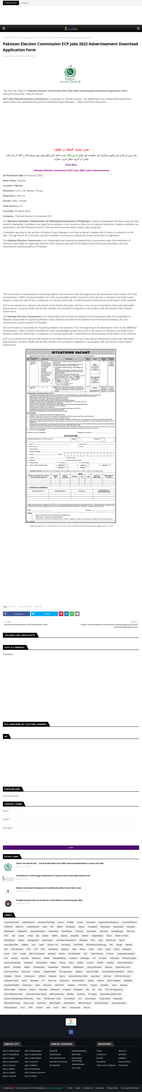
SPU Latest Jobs (65, 971)
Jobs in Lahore (9, 1065)
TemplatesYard (25, 1088)
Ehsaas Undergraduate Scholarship (18, 998)
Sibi (87, 989)
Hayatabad (64, 980)
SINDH (59, 927)
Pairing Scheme (10, 1007)
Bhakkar (70, 994)
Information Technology (77, 1059)
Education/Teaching (46, 922)
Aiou (34, 944)
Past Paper (123, 1065)
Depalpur (104, 985)
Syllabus (79, 971)
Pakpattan (66, 967)
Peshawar (131, 927)
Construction (29, 976)
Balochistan (118, 927)
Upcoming (65, 944)
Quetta (21, 935)
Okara (109, 935)
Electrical (53, 1050)
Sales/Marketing (59, 958)
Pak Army (79, 931)
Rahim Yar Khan (121, 935)
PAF (111, 944)
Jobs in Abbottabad (11, 1050)
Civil (6, 958)
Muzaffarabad (74, 953)
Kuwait (90, 980)
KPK (51, 927)
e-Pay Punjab (75, 1007)
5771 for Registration (114, 989)
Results (45, 935)
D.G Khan (102, 958)
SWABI (46, 958)
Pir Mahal (66, 989)
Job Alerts (123, 1054)
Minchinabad (69, 1003)
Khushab (17, 967)
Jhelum (7, 967)
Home (5, 37)
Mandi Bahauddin (11, 985)
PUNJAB (70, 922)
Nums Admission (119, 1003)
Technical (73, 958)
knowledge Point (12, 56)
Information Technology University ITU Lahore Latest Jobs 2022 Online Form (53, 875)
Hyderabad (53, 949)
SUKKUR (25, 944)
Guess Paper (90, 998)
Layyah (23, 953)
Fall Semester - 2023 (52, 998)
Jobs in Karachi (31, 1061)
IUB (13, 935)
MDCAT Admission (37, 953)
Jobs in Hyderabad (33, 1058)
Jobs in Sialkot (31, 1076)
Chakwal (7, 976)
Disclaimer (101, 1061)
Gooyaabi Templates (53, 1088)
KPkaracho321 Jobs (12, 1003)
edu (100, 989)
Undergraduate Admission (113, 971)
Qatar (41, 944)
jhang (108, 949)
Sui (94, 989)
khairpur (108, 967)
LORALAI (41, 976)
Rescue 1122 (53, 944)
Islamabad (91, 922)
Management (33, 940)
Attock (121, 940)
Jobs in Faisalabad (11, 1054)
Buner (24, 980)
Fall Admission (17, 949)
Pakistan (18, 185)
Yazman (39, 1007)
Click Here (71, 165)
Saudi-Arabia (47, 940)
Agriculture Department (66, 940)
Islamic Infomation (125, 962)
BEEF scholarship (57, 994)
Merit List (130, 931)
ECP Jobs (12, 606)
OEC (85, 953)
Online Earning (97, 953)
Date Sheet (114, 958)
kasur (71, 962)
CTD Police (82, 985)
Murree (62, 953)
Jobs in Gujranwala (33, 1054)
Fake (39, 998)
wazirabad (95, 976)
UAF (36, 949)
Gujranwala (91, 931)
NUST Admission (101, 1003)
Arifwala (71, 985)
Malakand (128, 980)
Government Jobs (25, 606)
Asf (94, 958)
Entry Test (52, 980)
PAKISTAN (13, 37)
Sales (38, 985)
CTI (43, 980)
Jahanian (123, 985)
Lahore (61, 922)
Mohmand (55, 989)
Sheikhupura (78, 967)
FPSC (93, 940)
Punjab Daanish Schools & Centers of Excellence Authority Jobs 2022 (49, 900)
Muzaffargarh (39, 967)
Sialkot (54, 935)
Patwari (21, 940)
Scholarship (53, 931)
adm (48, 1007)
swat (74, 949)
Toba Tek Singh (92, 971)
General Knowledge (12, 962)
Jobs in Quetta (9, 1072)
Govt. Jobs (76, 1068)
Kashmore (42, 1003)
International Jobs (37, 931)
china (64, 1007)
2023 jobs (47, 985)
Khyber (27, 967)
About (78, 1088)
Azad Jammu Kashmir (126, 953)
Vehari (130, 971)
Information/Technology (96, 944)
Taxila (99, 949)
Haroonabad (41, 962)
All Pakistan (70, 927)
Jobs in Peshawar (32, 1069)
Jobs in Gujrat (9, 1058)
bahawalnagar (117, 931)
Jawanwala (118, 998)
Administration (28, 922)
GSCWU (100, 962)
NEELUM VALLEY (84, 1003)
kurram (87, 1007)
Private (80, 922)
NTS (6, 949)
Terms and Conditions (106, 1065)
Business (81, 994)
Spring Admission (94, 967)
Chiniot (18, 976)
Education (83, 940)
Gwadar (14, 958)
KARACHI (19, 927)
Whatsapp (85, 958)
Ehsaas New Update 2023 (110, 994)
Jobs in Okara (9, 1069)
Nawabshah (53, 967)
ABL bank (107, 976)
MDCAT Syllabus (113, 980)
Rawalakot (78, 989)
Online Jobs (27, 985)
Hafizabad (28, 962)
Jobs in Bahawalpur (33, 1050)
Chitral (116, 949)
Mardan (129, 944)
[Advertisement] (71, 15)
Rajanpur (65, 949)
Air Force (110, 953)
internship (104, 931)
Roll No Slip (111, 940)
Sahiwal (85, 935)
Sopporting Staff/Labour (109, 922)
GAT (80, 998)
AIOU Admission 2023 (13, 994)
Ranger (119, 944)
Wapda (64, 935)
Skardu (62, 962)
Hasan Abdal (104, 998)
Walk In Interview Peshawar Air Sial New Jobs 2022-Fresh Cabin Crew (48, 888)
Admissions (105, 927)
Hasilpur (110, 962)
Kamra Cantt (29, 1003)
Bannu (82, 949)
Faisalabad (92, 927)
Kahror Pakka (9, 989)
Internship (76, 1054)
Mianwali (51, 953)
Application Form (123, 967)
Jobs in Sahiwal (9, 1076)
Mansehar (43, 989)
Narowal (24, 958)
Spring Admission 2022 (78, 976)
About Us (122, 1050)
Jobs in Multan (31, 1065)
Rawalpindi (22, 931)
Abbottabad (9, 940)
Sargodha (75, 935)
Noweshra (36, 958)
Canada (94, 985)
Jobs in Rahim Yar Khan (35, 1072)
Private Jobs (55, 1065)
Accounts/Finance (129, 922)
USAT (30, 1007)
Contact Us (101, 1054)
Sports (62, 976)
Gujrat (91, 949)
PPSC (6, 935)
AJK (37, 935)
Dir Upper (92, 994)
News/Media (67, 931)
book (56, 1007)
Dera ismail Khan (11, 971)
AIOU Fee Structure (122, 976)
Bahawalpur (9, 931)
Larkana (100, 980)
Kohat (6, 953)
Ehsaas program (129, 958)
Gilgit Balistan (97, 935)
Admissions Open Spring (36, 994)
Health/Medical (33, 927)
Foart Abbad (69, 998)
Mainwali (52, 976)
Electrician (26, 971)
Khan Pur (22, 989)
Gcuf (15, 953)
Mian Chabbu (55, 1003)
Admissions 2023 (11, 980)
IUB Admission (78, 980)
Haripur (37, 971)
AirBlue (80, 962)
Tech (29, 949)
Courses (90, 962)
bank (45, 927)
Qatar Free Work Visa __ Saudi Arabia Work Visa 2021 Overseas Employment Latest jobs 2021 (60, 863)
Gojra (114, 985)
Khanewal (127, 949)
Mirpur (53, 962)
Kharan (33, 989)
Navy (101, 940)
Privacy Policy (124, 1061)
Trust (22, 1007)
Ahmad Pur (59, 985)
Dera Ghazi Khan (11, 944)
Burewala (34, 980)
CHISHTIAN (78, 944)
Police (30, 935)
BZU (43, 949)
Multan (81, 927)
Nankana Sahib (50, 971)
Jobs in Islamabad (10, 1061)
